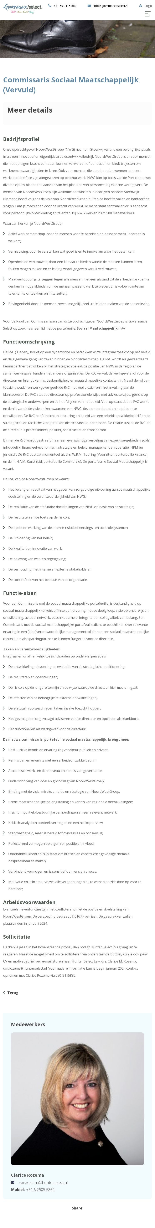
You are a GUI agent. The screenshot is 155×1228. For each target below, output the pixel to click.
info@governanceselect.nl (111, 6)
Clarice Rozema (27, 1175)
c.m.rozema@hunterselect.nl (43, 1182)
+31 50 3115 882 (65, 6)
